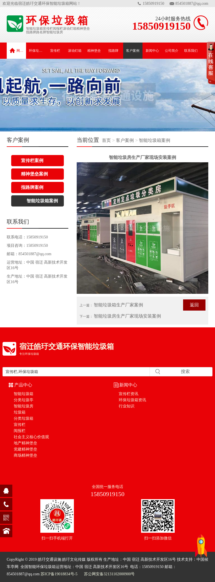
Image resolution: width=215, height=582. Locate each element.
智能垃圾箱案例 (154, 140)
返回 (194, 304)
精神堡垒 (83, 28)
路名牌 (41, 32)
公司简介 (171, 51)
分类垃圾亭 (23, 400)
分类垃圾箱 (23, 418)
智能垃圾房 (54, 32)
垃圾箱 (19, 412)
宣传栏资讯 (128, 394)
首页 (107, 140)
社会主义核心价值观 (31, 437)
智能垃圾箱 (34, 28)
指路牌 (31, 32)
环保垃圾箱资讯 (132, 400)
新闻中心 (152, 51)
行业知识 (126, 406)
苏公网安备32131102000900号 (109, 574)
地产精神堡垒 (25, 443)
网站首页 (18, 50)
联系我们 (191, 51)
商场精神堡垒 (25, 455)
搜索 (185, 371)
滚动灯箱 (69, 28)
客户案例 (132, 51)
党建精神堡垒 (25, 449)
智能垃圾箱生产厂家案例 (118, 304)
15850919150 (153, 3)
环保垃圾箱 (37, 51)
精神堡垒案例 (34, 174)
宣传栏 (48, 28)
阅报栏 (58, 28)
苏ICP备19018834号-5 (59, 574)
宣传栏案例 (32, 160)
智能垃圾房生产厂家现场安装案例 (127, 316)
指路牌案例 (32, 187)
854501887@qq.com (192, 3)
